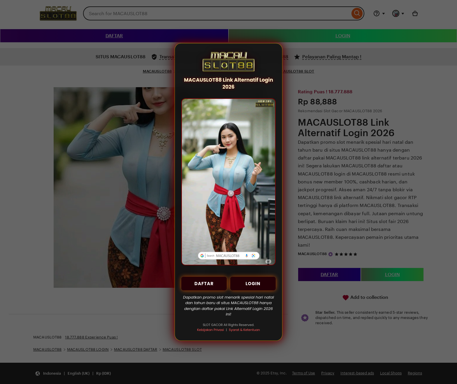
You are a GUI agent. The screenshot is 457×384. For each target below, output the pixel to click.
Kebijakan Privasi (210, 329)
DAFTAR (204, 283)
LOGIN (252, 283)
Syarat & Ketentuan (244, 329)
